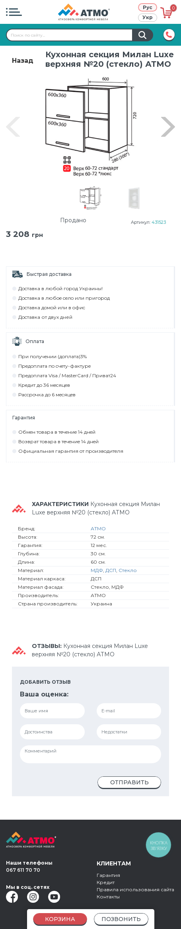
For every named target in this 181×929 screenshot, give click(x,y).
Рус (147, 7)
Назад (22, 60)
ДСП (110, 572)
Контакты (108, 897)
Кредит (106, 882)
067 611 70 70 (23, 870)
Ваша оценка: (44, 696)
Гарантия (108, 875)
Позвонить (121, 919)
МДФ (97, 572)
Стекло (128, 572)
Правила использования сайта (135, 889)
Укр (147, 17)
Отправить (129, 783)
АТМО (98, 530)
